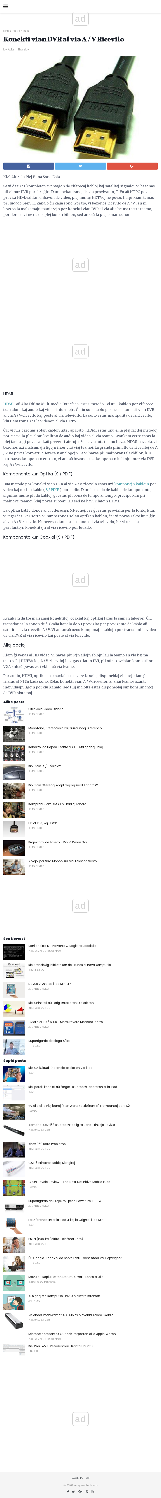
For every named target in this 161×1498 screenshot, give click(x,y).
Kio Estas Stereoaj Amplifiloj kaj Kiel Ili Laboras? (63, 785)
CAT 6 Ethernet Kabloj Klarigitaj (51, 1163)
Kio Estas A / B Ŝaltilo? (44, 766)
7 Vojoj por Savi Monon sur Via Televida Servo (62, 861)
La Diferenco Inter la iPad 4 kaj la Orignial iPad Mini (66, 1220)
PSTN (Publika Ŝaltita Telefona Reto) (55, 1239)
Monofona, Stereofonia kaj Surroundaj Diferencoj (65, 728)
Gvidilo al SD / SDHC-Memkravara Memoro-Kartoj (66, 1022)
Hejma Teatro (11, 30)
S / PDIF (52, 489)
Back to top (81, 1478)
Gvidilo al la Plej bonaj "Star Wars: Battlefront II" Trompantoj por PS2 (79, 1106)
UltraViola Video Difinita (46, 709)
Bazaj (26, 30)
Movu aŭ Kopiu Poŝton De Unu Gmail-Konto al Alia (66, 1277)
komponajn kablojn (131, 484)
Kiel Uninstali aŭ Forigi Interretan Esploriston (61, 1003)
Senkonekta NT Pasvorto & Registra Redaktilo (62, 946)
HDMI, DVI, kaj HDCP (42, 823)
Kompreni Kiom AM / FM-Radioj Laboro (57, 804)
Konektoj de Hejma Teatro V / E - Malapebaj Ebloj (65, 747)
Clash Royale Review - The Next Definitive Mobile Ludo (69, 1182)
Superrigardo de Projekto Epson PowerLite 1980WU (66, 1201)
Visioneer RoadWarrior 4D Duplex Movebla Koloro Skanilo (70, 1315)
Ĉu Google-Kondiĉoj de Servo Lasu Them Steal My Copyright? (75, 1258)
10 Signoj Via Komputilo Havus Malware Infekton (64, 1296)
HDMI (8, 404)
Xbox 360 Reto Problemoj (47, 1144)
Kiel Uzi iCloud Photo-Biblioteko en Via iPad (60, 1068)
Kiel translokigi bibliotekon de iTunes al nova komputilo (69, 965)
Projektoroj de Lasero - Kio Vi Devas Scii (57, 842)
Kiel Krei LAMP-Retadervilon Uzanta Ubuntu (60, 1346)
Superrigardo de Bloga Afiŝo (49, 1041)
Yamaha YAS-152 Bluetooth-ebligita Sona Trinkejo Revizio (71, 1125)
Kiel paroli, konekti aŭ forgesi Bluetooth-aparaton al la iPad (72, 1087)
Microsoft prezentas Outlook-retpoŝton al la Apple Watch (72, 1334)
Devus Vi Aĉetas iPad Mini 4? (49, 984)
